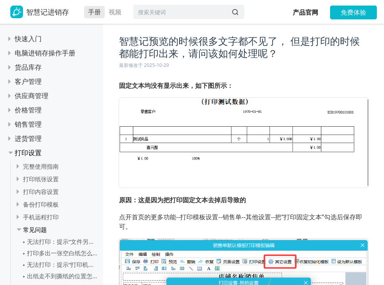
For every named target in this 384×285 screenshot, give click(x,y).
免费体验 (353, 12)
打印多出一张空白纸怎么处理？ (63, 253)
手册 (94, 12)
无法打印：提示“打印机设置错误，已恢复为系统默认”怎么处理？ (63, 264)
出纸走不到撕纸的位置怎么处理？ (63, 276)
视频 (115, 12)
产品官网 (305, 12)
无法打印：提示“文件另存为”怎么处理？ (63, 241)
